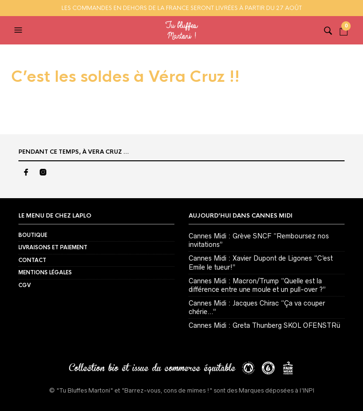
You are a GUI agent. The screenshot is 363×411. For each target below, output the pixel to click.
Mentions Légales (45, 272)
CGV (24, 285)
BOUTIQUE (32, 235)
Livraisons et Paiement (52, 247)
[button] (19, 30)
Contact (32, 260)
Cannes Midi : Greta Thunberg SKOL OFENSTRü (264, 325)
